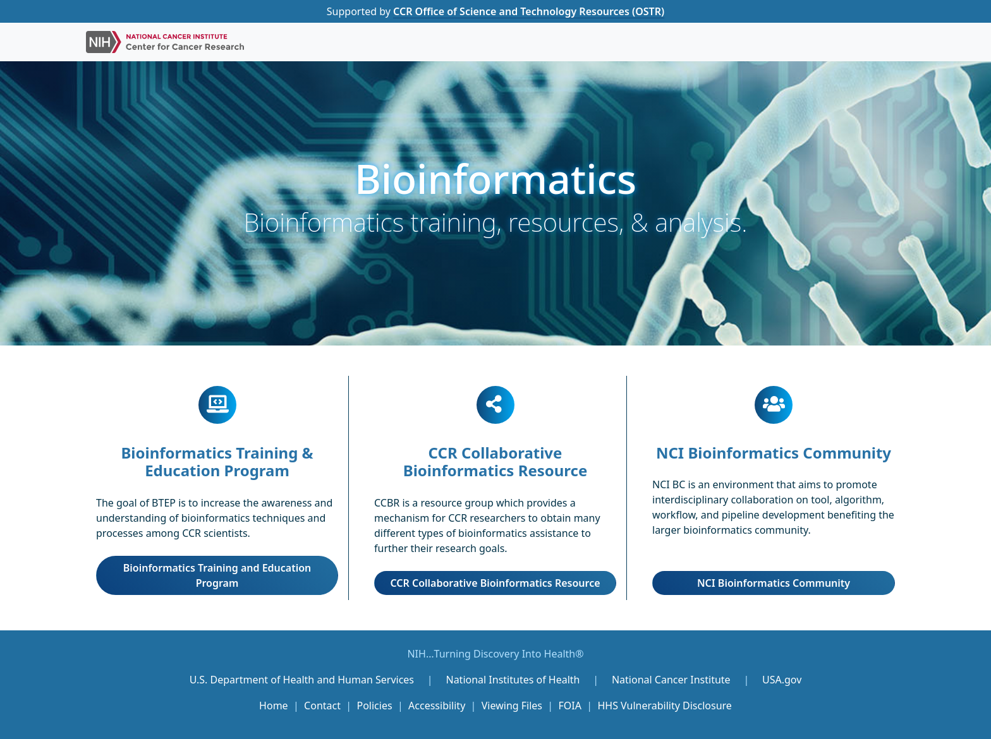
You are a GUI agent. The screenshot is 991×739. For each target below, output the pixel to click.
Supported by (495, 11)
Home (273, 705)
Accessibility (436, 705)
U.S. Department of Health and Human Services (302, 680)
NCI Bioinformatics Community (773, 583)
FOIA (570, 705)
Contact (322, 705)
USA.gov (781, 680)
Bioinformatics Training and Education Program (217, 575)
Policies (374, 705)
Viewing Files (512, 705)
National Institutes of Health (514, 680)
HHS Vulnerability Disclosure (664, 705)
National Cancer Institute (671, 680)
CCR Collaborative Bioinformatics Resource (495, 583)
